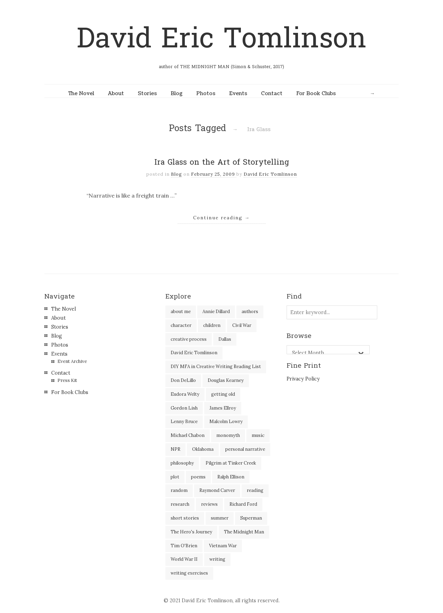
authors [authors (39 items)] (250, 311)
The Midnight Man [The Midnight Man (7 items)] (244, 532)
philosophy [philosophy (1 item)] (182, 463)
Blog (176, 93)
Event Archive (72, 361)
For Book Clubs (316, 93)
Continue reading (221, 217)
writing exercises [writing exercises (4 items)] (189, 573)
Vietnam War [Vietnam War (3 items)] (223, 546)
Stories (147, 93)
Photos (205, 93)
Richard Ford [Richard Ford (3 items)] (243, 504)
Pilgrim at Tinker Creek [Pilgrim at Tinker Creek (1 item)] (231, 463)
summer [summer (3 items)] (219, 518)
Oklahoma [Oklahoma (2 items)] (203, 449)
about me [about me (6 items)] (181, 311)
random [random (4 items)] (179, 490)
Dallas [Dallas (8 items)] (224, 339)
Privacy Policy (303, 379)
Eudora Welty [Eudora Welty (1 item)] (185, 394)
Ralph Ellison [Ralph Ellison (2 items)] (230, 477)
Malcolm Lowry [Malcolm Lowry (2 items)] (226, 421)
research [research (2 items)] (180, 504)
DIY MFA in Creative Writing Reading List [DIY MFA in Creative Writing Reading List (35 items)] (216, 366)
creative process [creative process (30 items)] (189, 339)
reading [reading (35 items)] (255, 490)
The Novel (81, 93)
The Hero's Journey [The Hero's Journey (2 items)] (191, 532)
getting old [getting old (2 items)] (223, 394)
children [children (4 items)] (211, 325)
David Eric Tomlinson (221, 38)
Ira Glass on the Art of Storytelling (221, 162)
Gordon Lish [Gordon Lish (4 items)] (184, 408)
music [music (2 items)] (258, 435)
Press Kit (67, 380)
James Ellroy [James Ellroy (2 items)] (222, 408)
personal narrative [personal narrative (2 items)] (245, 449)
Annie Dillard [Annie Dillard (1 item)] (216, 311)
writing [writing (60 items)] (217, 559)
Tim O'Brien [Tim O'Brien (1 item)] (184, 546)
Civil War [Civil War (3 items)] (241, 325)
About (116, 93)
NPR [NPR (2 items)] (175, 449)
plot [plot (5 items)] (175, 477)
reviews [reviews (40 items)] (209, 504)
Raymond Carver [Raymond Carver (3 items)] (217, 490)
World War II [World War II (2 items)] (184, 559)
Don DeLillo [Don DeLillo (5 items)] (183, 380)
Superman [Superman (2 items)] (251, 518)
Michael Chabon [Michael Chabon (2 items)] (188, 435)
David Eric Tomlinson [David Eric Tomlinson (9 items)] (194, 353)
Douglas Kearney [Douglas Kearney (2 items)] (226, 380)
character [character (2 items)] (181, 325)
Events (238, 93)
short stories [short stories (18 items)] (185, 518)
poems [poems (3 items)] (198, 477)
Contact (271, 93)
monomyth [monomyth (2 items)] (228, 435)
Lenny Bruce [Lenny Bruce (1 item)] (184, 421)
